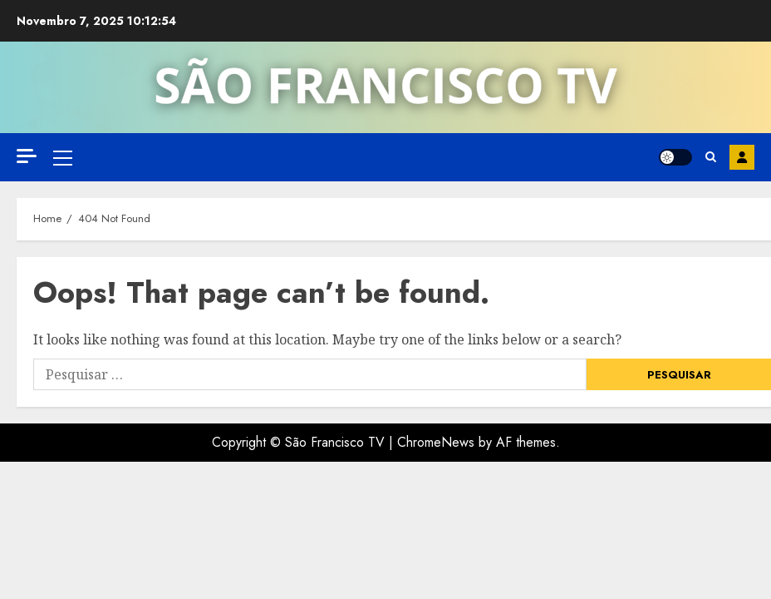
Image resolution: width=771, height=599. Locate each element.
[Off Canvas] (27, 156)
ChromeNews (435, 442)
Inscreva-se (741, 157)
